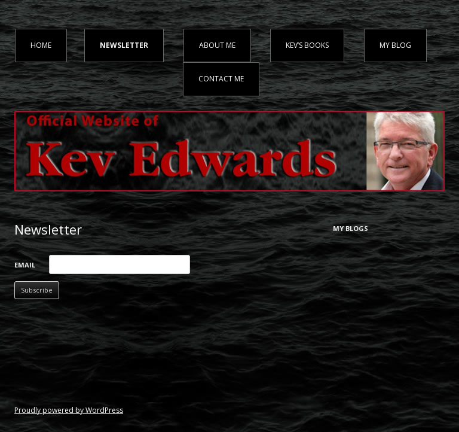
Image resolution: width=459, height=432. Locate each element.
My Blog (395, 45)
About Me (217, 45)
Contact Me (221, 79)
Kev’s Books (307, 45)
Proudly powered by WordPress (68, 410)
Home (40, 45)
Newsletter (124, 45)
